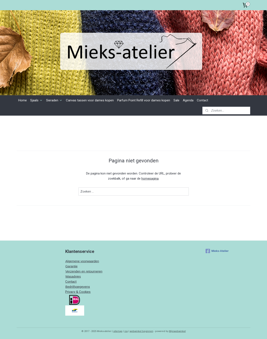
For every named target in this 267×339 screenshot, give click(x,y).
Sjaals (36, 100)
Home (22, 100)
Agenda (188, 100)
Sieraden (54, 100)
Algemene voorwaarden (82, 261)
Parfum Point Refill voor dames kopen (143, 100)
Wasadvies (73, 276)
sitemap (117, 331)
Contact (202, 100)
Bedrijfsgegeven (76, 286)
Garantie (71, 266)
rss (126, 331)
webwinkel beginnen (141, 331)
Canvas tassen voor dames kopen (90, 100)
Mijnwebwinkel (177, 331)
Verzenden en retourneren (83, 271)
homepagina (150, 178)
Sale (176, 100)
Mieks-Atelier (217, 251)
